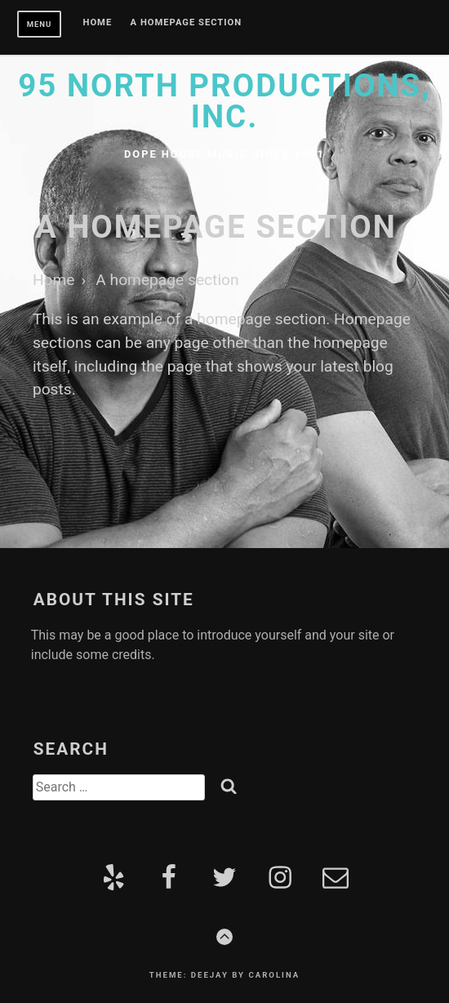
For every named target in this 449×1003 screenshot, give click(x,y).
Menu (39, 24)
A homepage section (186, 23)
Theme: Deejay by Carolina (224, 974)
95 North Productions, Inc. (224, 101)
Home (98, 23)
